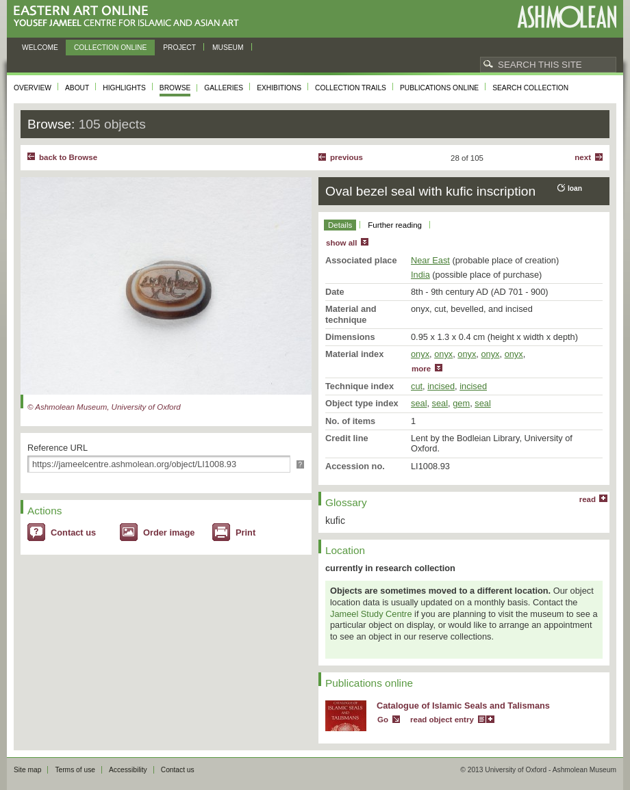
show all (341, 243)
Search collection (530, 88)
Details (340, 225)
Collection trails (350, 88)
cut (417, 386)
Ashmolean (566, 16)
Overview (32, 88)
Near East (430, 260)
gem (461, 403)
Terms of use (75, 770)
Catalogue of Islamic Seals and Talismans (463, 705)
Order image (168, 532)
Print (245, 532)
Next (583, 157)
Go (382, 719)
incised (441, 386)
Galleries (223, 88)
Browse (175, 88)
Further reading (395, 225)
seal (419, 403)
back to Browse (68, 157)
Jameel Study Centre (371, 614)
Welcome (40, 47)
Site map (27, 770)
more (421, 369)
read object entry (442, 719)
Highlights (124, 88)
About (77, 88)
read (587, 499)
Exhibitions (279, 88)
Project (179, 47)
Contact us (73, 532)
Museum (228, 47)
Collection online (110, 47)
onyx (420, 354)
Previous (346, 157)
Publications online (439, 88)
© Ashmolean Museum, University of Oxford (104, 407)
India (420, 274)
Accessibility (128, 770)
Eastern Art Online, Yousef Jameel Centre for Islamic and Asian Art (130, 16)
